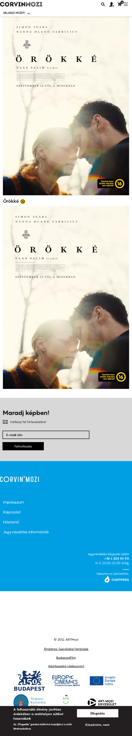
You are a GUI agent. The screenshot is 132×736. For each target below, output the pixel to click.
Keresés (103, 4)
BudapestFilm (66, 657)
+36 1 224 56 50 (116, 558)
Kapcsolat (12, 512)
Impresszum (13, 502)
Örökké (11, 201)
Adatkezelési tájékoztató (66, 666)
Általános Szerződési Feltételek (66, 649)
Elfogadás (97, 713)
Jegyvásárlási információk (26, 532)
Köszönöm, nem (97, 724)
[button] (113, 4)
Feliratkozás (23, 446)
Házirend (11, 522)
